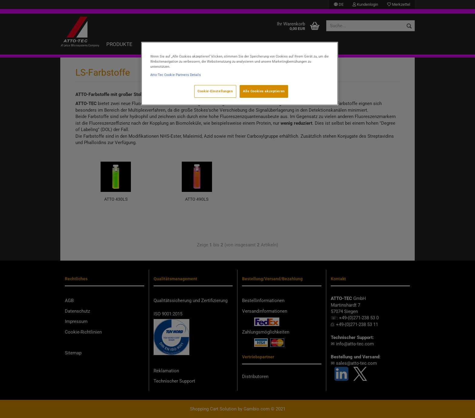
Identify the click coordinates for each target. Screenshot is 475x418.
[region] (239, 73)
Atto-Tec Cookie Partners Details (175, 75)
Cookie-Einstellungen (215, 91)
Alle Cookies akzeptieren (264, 91)
